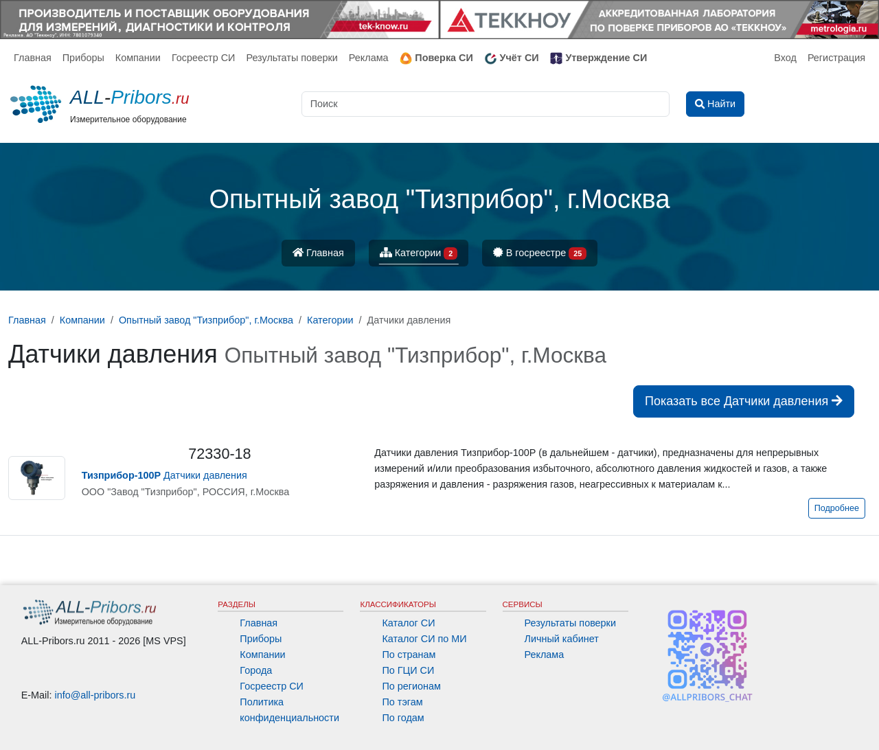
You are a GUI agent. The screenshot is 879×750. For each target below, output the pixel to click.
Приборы (83, 57)
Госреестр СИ (204, 57)
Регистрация (836, 57)
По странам (408, 654)
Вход (785, 57)
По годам (403, 717)
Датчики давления (164, 475)
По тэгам (402, 701)
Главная (33, 57)
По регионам (411, 686)
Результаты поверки (291, 57)
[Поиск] (485, 104)
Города (256, 670)
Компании (138, 57)
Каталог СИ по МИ (424, 638)
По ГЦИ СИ (408, 670)
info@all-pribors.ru (95, 695)
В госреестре (539, 253)
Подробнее (836, 508)
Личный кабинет (562, 638)
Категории (419, 253)
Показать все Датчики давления (744, 401)
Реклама (369, 57)
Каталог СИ (408, 622)
